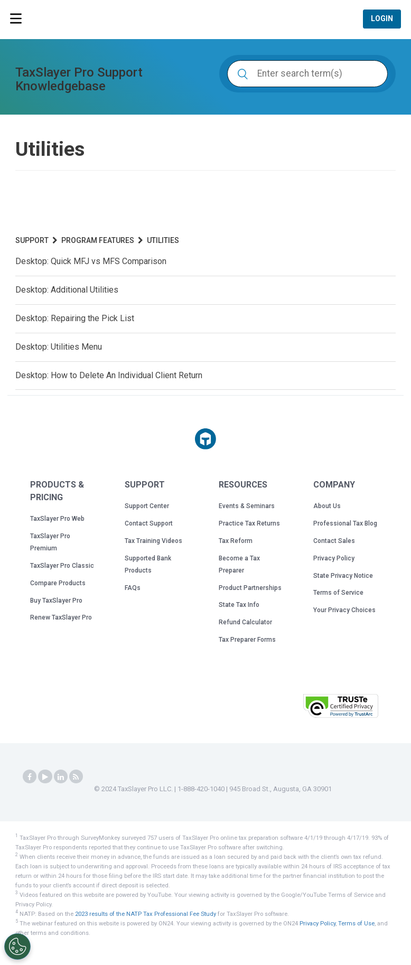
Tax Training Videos (153, 541)
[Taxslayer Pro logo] (205, 438)
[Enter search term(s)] (307, 73)
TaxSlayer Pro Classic (62, 565)
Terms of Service (338, 592)
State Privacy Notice (343, 575)
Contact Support (149, 523)
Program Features (97, 240)
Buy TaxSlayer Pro (56, 600)
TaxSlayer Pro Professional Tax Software (79, 20)
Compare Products (58, 583)
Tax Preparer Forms (247, 639)
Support (32, 240)
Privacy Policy (333, 558)
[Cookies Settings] (17, 946)
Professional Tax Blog (345, 523)
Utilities (163, 240)
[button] (268, 705)
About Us (327, 506)
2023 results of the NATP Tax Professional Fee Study (145, 913)
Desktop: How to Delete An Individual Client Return (108, 375)
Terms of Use (356, 923)
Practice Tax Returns (249, 523)
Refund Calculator (245, 622)
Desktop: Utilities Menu (58, 347)
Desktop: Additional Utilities (66, 290)
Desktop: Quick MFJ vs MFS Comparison (90, 261)
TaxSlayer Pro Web (57, 518)
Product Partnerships (250, 588)
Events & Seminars (247, 506)
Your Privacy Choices (344, 610)
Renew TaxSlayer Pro (61, 617)
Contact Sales (334, 541)
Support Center (147, 506)
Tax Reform (236, 541)
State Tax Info (239, 604)
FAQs (133, 588)
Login (382, 19)
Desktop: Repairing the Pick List (74, 318)
